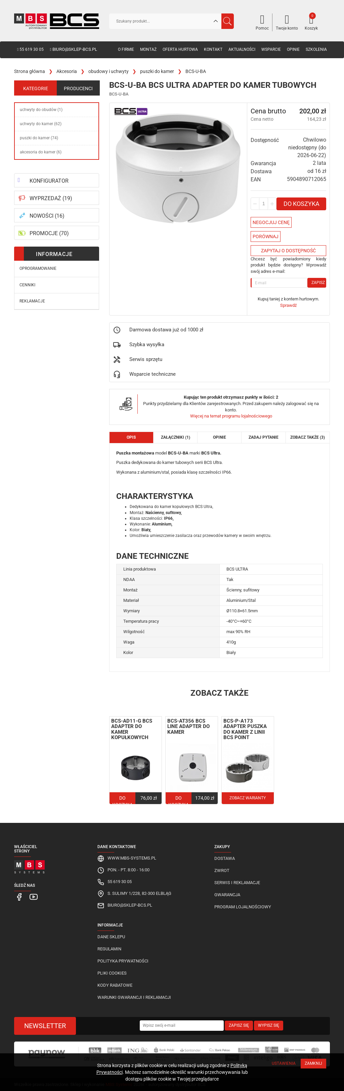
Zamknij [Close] (313, 1063)
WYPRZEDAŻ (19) (51, 198)
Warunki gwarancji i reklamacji (134, 997)
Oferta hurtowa (180, 49)
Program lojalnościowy (242, 906)
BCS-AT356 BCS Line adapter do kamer (188, 726)
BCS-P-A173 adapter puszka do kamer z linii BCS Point (245, 729)
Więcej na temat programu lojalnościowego (231, 416)
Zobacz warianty (247, 798)
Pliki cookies (112, 973)
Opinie (293, 49)
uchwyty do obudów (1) (41, 109)
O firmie (126, 49)
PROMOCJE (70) (49, 233)
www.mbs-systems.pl (132, 858)
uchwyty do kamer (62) (40, 123)
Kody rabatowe (114, 985)
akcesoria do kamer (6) (40, 152)
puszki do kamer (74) (39, 138)
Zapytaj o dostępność (288, 250)
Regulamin (109, 948)
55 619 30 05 (30, 49)
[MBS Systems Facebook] (18, 896)
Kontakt (213, 49)
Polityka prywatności (122, 960)
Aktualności (241, 49)
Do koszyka (301, 203)
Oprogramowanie (37, 268)
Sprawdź (288, 305)
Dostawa (224, 858)
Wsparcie (271, 49)
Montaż (148, 49)
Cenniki (27, 285)
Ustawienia (284, 1063)
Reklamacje (32, 301)
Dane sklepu (111, 936)
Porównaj (265, 236)
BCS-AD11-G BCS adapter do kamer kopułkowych (131, 729)
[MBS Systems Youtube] (30, 896)
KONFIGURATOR (49, 181)
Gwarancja (227, 894)
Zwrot (221, 870)
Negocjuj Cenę (271, 222)
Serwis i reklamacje (237, 882)
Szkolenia (316, 49)
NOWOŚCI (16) (47, 216)
